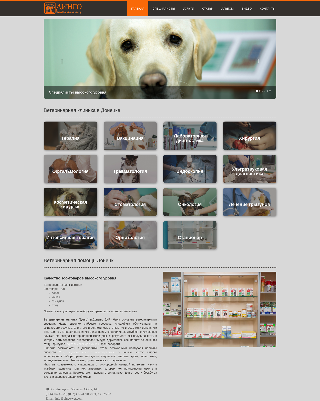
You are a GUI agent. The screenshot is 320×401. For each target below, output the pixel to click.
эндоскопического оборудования (91, 352)
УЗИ (61, 352)
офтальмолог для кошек (83, 344)
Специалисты (163, 8)
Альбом (227, 8)
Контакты (267, 8)
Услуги (188, 8)
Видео (247, 8)
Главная (137, 8)
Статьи (207, 8)
